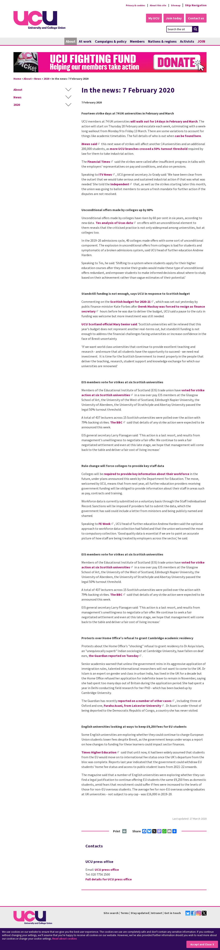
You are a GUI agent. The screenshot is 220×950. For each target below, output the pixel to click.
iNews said (89, 144)
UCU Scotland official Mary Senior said (109, 324)
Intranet (156, 913)
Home (17, 79)
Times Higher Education (98, 752)
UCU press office (107, 870)
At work (85, 41)
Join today (171, 18)
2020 (46, 79)
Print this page (124, 832)
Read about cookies (65, 939)
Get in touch (172, 913)
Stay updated (140, 913)
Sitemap (174, 5)
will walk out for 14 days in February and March (164, 122)
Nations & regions (162, 41)
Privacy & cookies (128, 5)
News (37, 79)
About (70, 41)
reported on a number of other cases (145, 701)
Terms (124, 913)
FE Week (105, 524)
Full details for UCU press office (108, 879)
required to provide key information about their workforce (146, 474)
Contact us (196, 18)
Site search (111, 913)
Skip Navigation (196, 5)
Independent (119, 184)
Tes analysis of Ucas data (114, 223)
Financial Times (98, 162)
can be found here (188, 136)
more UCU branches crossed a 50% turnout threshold (148, 149)
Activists (187, 41)
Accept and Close (200, 944)
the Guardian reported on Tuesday (114, 656)
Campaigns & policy (110, 41)
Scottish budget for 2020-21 (130, 302)
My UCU (149, 18)
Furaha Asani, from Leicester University (132, 706)
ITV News (105, 175)
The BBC (116, 422)
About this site (154, 5)
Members (137, 41)
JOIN (201, 41)
